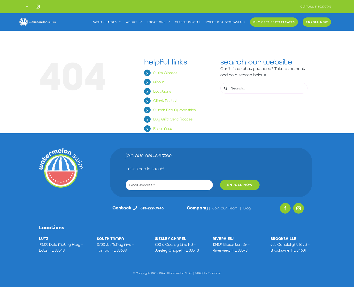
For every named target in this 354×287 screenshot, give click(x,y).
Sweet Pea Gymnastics (174, 110)
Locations (162, 91)
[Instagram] (298, 208)
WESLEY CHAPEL (170, 238)
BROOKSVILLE (283, 238)
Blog (247, 208)
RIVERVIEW (223, 238)
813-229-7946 (323, 6)
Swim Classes (165, 73)
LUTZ (43, 238)
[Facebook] (285, 208)
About (159, 82)
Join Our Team (225, 208)
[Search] (225, 88)
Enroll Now (162, 128)
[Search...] (264, 88)
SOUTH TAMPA (110, 238)
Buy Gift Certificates (172, 119)
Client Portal (165, 100)
